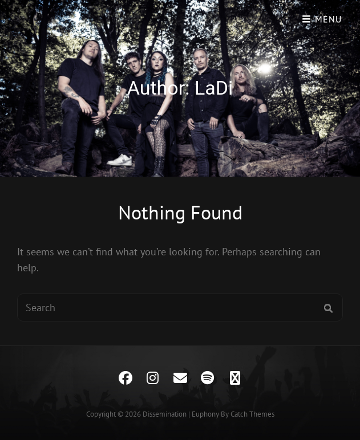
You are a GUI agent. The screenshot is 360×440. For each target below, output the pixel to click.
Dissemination (165, 414)
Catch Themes (252, 414)
